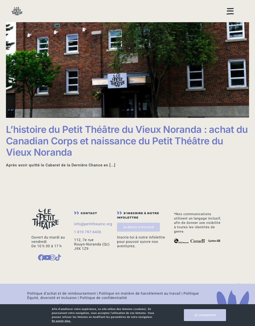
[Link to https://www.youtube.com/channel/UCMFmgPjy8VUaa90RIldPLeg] (45, 251)
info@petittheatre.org (93, 218)
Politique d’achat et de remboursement (61, 287)
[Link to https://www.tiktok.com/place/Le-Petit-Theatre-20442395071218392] (56, 251)
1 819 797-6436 (87, 226)
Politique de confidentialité (103, 292)
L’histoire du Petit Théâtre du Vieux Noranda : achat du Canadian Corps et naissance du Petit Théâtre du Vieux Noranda (127, 135)
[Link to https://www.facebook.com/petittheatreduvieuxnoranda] (39, 251)
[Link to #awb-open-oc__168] (230, 6)
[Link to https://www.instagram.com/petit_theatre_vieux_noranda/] (50, 251)
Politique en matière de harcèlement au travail (140, 287)
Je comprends (205, 315)
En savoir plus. (61, 320)
